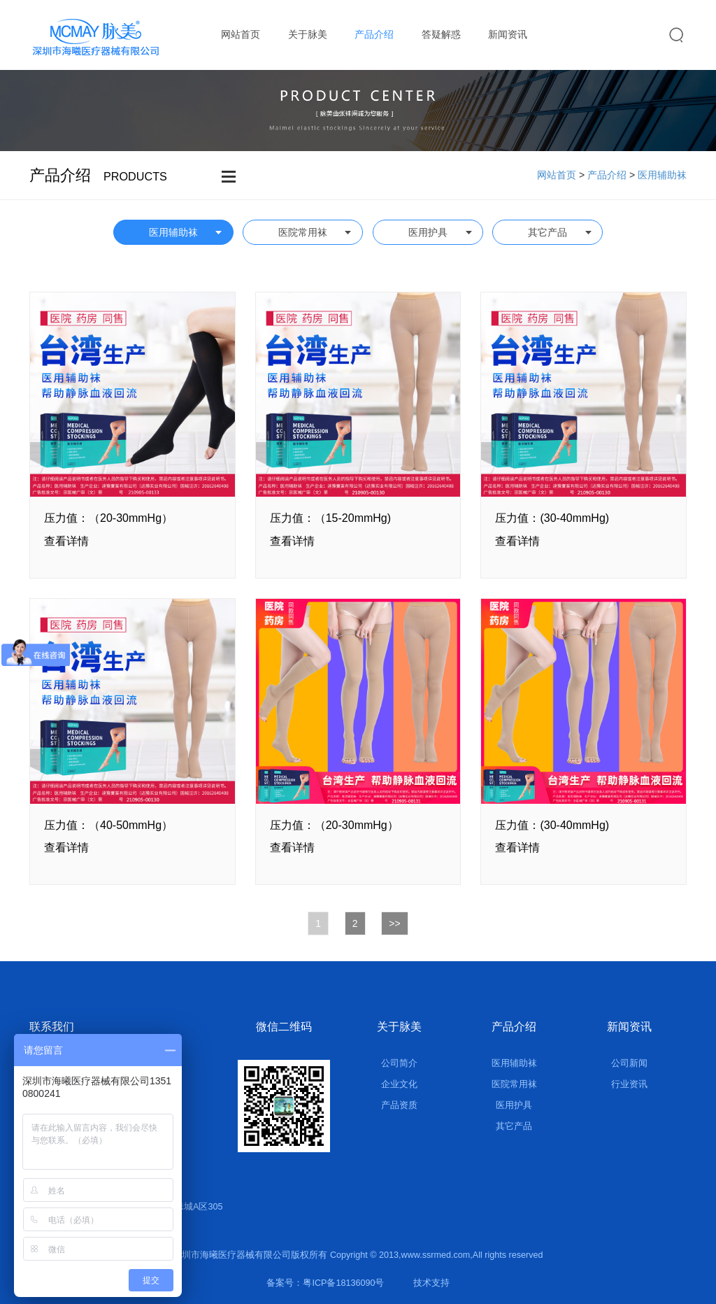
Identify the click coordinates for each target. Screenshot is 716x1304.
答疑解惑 (441, 34)
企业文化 (399, 1084)
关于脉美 (307, 34)
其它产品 (547, 232)
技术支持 (431, 1283)
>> (394, 923)
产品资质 (399, 1105)
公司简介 (399, 1063)
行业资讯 (629, 1084)
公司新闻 (629, 1063)
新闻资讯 (507, 34)
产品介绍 (374, 34)
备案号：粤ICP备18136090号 (325, 1283)
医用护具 (428, 232)
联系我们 (240, 103)
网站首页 (240, 34)
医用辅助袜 (662, 174)
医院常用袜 (302, 232)
